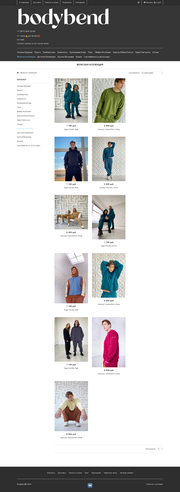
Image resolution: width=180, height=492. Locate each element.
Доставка (37, 2)
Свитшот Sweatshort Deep (109, 129)
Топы (90, 52)
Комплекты (62, 52)
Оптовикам (80, 2)
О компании (24, 2)
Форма (79, 56)
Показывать (150, 449)
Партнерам (96, 473)
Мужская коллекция (26, 56)
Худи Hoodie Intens (109, 246)
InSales (160, 484)
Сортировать (134, 73)
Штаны (155, 52)
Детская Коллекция (46, 56)
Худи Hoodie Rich (71, 187)
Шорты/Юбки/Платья (123, 52)
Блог (86, 473)
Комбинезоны (49, 52)
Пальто (37, 52)
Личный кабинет (126, 473)
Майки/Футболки (103, 52)
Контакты (51, 473)
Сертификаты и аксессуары (97, 56)
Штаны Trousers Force (109, 187)
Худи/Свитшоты (142, 52)
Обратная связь (110, 473)
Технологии (67, 2)
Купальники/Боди (78, 52)
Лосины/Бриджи (24, 52)
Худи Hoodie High (71, 129)
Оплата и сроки (51, 2)
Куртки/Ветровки (66, 56)
